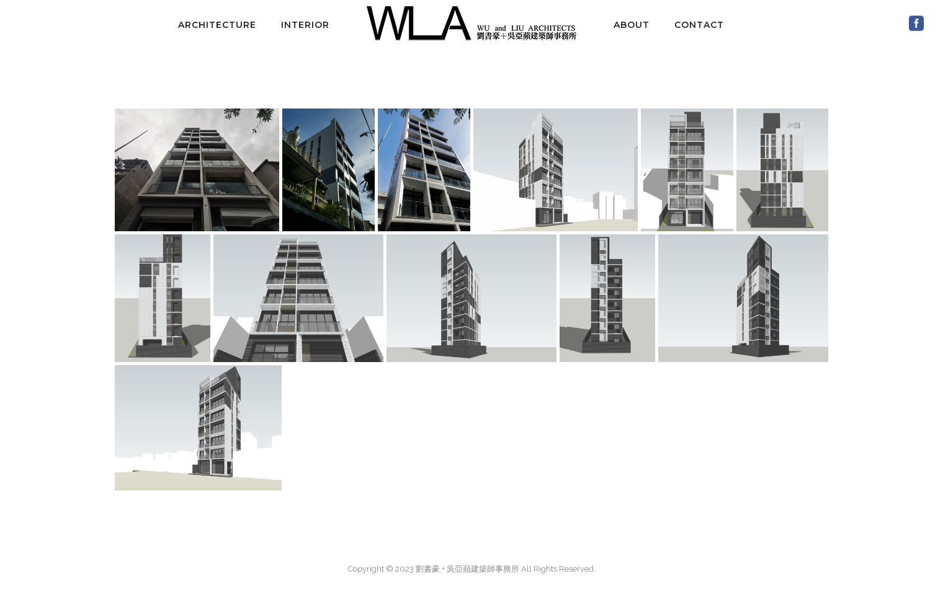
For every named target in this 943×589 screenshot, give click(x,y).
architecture (217, 24)
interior (305, 24)
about (632, 24)
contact (699, 24)
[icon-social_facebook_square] (916, 24)
